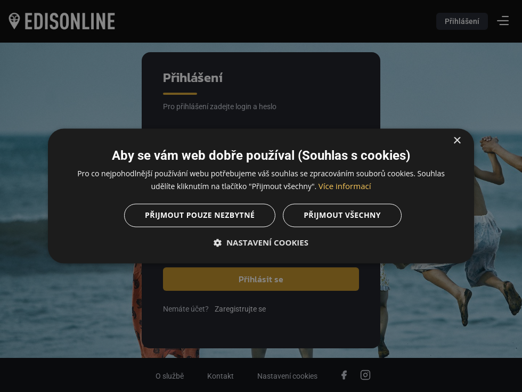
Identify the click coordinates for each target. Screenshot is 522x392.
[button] (261, 243)
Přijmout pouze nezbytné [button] (200, 215)
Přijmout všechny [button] (342, 215)
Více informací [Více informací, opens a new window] (345, 186)
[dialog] (261, 196)
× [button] (457, 141)
